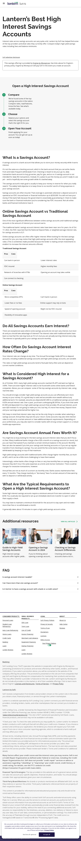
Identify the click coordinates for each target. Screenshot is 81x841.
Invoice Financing (27, 634)
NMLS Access (45, 640)
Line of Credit (26, 630)
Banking (5, 642)
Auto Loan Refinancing (10, 630)
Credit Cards (7, 638)
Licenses (43, 636)
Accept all (46, 834)
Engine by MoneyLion (41, 63)
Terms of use (45, 628)
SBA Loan (25, 623)
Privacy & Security (46, 624)
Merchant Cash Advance (30, 638)
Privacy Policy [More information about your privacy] (49, 830)
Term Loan (25, 626)
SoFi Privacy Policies (47, 620)
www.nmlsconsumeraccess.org (15, 715)
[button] (40, 577)
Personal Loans (8, 620)
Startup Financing (27, 646)
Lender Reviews (8, 650)
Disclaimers (44, 632)
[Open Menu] (5, 3)
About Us (62, 620)
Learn (4, 646)
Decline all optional (29, 834)
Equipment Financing (29, 642)
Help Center (63, 624)
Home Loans (7, 634)
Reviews (62, 628)
